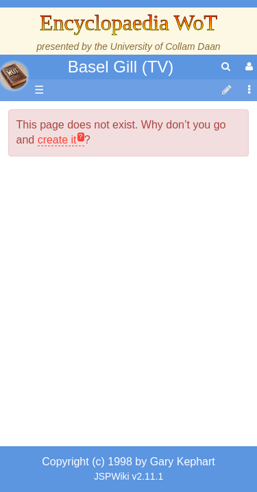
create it (57, 304)
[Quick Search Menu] (226, 67)
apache (13, 76)
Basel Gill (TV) (121, 66)
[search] (226, 67)
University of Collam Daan (165, 46)
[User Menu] (247, 67)
